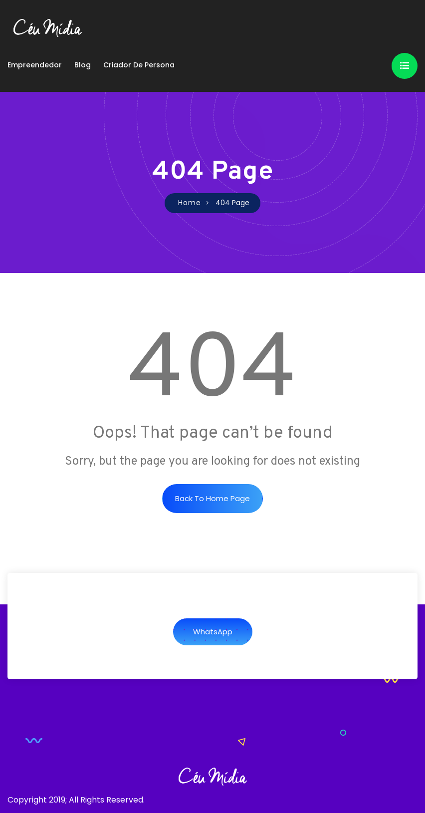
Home (189, 203)
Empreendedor (34, 65)
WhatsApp (212, 631)
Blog (82, 65)
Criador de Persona (139, 65)
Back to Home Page (212, 498)
